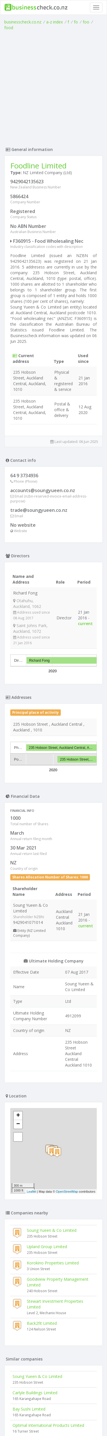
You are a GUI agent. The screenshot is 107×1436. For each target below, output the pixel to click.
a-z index (54, 22)
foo (86, 22)
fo (76, 22)
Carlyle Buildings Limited (35, 1392)
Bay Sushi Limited (29, 1409)
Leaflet (31, 1191)
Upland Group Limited (47, 1246)
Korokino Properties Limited (53, 1263)
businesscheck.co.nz (22, 22)
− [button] (18, 1124)
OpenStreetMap (67, 1191)
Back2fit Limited (42, 1323)
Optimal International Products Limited (48, 1425)
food (8, 27)
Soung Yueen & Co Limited (51, 1230)
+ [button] (18, 1115)
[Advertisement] (53, 87)
